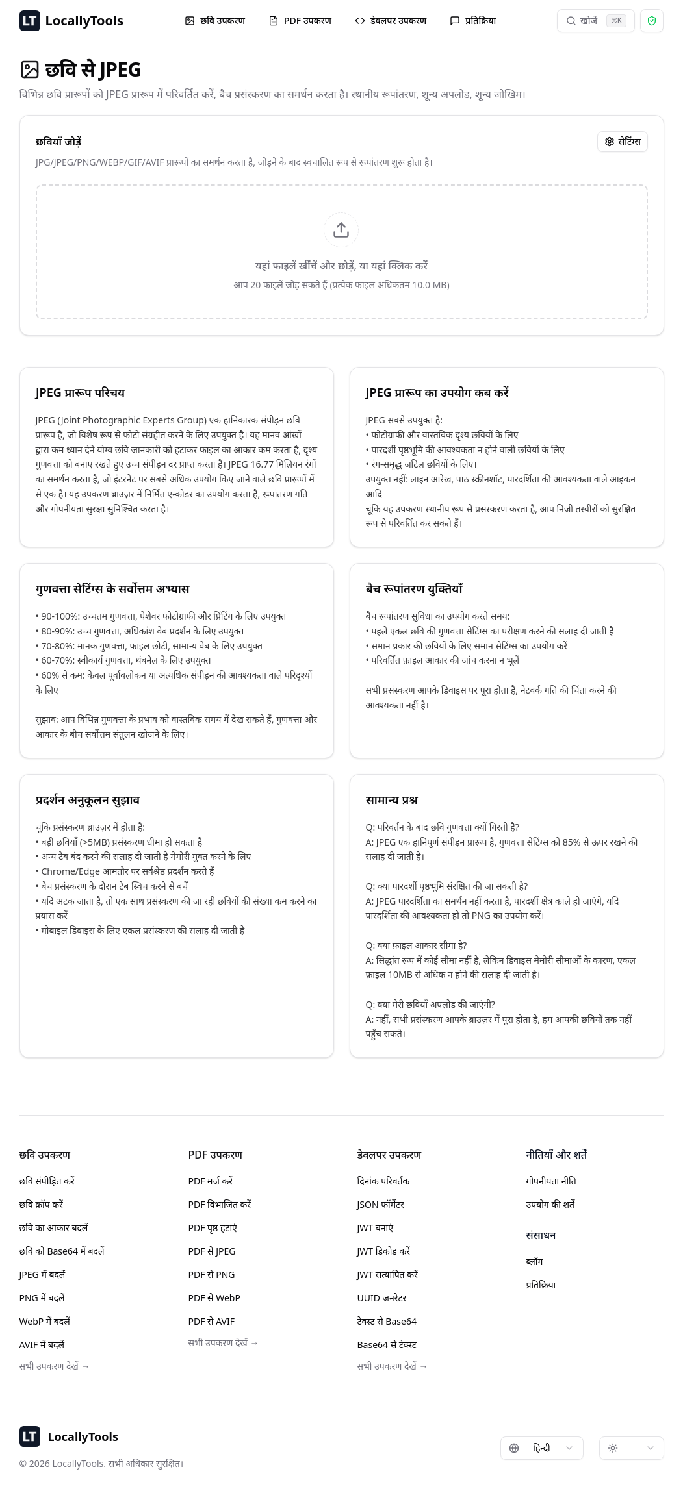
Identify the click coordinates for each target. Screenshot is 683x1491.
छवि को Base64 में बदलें (62, 1251)
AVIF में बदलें (41, 1344)
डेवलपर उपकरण (390, 20)
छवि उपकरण (215, 20)
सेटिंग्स (622, 141)
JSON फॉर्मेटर (380, 1204)
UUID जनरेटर (382, 1298)
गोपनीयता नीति (551, 1181)
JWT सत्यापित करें (387, 1274)
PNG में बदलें (42, 1298)
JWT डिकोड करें (383, 1251)
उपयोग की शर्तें (550, 1204)
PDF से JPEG (212, 1251)
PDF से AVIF (211, 1321)
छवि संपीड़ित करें (47, 1181)
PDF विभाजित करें (219, 1204)
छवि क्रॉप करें (41, 1204)
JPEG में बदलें (42, 1274)
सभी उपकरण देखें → (54, 1366)
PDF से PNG (211, 1274)
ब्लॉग (534, 1261)
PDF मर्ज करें (210, 1181)
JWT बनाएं (375, 1228)
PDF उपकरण (299, 20)
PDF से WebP (214, 1298)
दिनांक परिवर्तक (383, 1181)
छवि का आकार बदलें (53, 1228)
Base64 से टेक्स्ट (387, 1344)
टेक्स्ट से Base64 (387, 1321)
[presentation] (342, 252)
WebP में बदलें (44, 1321)
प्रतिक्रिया (473, 20)
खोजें (596, 20)
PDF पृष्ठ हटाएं (212, 1228)
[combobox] (542, 1448)
